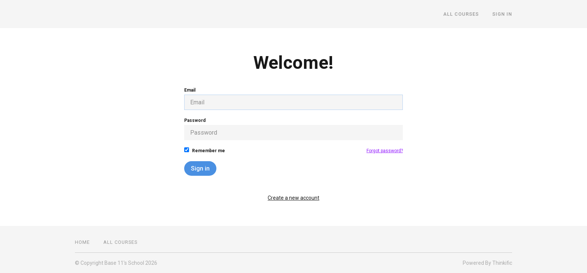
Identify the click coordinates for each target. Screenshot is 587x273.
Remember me (204, 150)
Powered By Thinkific (487, 263)
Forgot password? (385, 150)
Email (293, 99)
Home (82, 242)
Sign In (502, 14)
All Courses (461, 14)
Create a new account (293, 198)
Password (293, 129)
